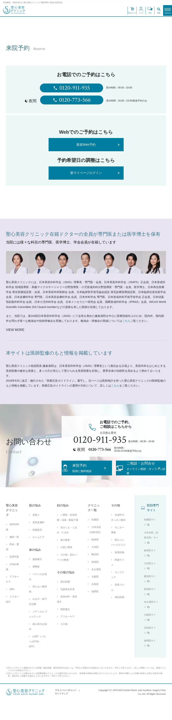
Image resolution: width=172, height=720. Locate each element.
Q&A (11, 609)
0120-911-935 (71, 88)
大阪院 (95, 596)
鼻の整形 (65, 560)
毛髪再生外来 (67, 609)
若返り (36, 535)
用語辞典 (119, 617)
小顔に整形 (66, 567)
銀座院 (95, 559)
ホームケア (38, 557)
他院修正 (65, 629)
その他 (64, 644)
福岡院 (95, 611)
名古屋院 (96, 589)
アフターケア (67, 636)
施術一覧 (14, 557)
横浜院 (95, 574)
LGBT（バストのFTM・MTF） (37, 661)
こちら (126, 320)
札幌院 (95, 539)
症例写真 (14, 576)
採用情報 (119, 572)
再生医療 (65, 601)
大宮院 (95, 567)
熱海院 (95, 581)
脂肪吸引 (37, 579)
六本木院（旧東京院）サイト (151, 557)
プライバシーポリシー (66, 710)
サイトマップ (61, 713)
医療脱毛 (37, 549)
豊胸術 (36, 586)
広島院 (95, 604)
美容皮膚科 (38, 542)
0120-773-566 (72, 100)
